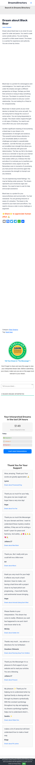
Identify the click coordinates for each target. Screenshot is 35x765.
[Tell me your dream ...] (17, 386)
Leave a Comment (6, 27)
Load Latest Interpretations (17, 451)
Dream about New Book (11, 545)
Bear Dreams (13, 330)
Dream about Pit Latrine (11, 743)
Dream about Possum (10, 680)
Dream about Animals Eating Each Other (16, 602)
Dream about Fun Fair (10, 508)
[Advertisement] (17, 64)
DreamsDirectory (17, 2)
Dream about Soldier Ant (11, 633)
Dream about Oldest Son (11, 720)
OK (24, 763)
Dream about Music (10, 565)
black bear (9, 332)
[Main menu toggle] (31, 3)
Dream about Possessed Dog (13, 485)
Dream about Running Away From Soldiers (17, 653)
